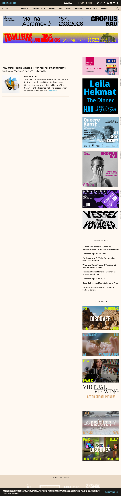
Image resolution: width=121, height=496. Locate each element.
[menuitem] (24, 10)
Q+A (60, 8)
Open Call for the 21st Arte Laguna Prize (100, 283)
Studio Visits (24, 8)
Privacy (81, 3)
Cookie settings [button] (110, 492)
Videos (68, 8)
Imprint (89, 3)
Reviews (52, 8)
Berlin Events (91, 8)
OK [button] (117, 492)
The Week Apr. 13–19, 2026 (94, 254)
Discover (78, 8)
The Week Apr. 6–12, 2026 (93, 279)
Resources (105, 8)
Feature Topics (39, 8)
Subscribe (68, 3)
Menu (5, 9)
